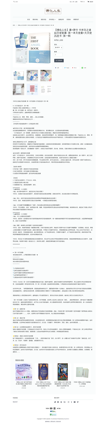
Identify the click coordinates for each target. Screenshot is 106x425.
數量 (55, 51)
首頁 (28, 19)
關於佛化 (35, 19)
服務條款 (47, 421)
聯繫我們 (76, 19)
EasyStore (66, 418)
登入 (71, 1)
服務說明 (61, 19)
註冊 (76, 1)
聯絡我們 (15, 402)
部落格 (69, 19)
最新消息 (43, 19)
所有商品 (52, 19)
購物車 (91, 1)
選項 (55, 44)
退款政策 (58, 421)
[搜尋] (18, 2)
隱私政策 (53, 421)
